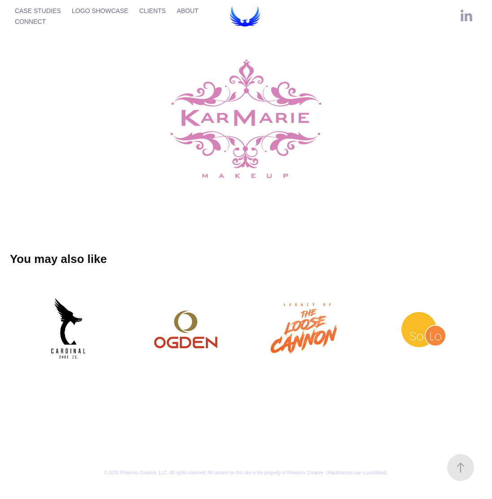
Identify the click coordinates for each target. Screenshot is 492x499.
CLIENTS (152, 10)
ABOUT (187, 10)
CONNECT (30, 21)
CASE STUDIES (38, 10)
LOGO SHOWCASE (100, 10)
